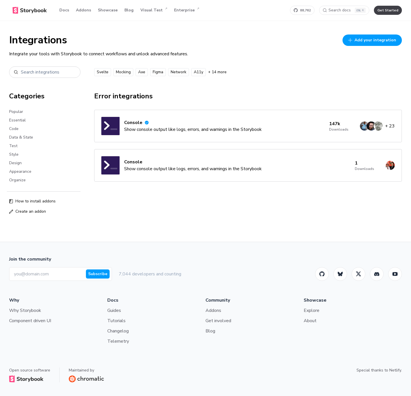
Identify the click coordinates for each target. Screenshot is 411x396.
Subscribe (97, 274)
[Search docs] (344, 10)
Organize (17, 180)
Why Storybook (25, 310)
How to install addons (32, 201)
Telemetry (118, 341)
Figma (158, 72)
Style (14, 154)
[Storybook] (377, 274)
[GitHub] (322, 274)
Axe (141, 72)
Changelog (118, 331)
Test (13, 146)
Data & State (21, 137)
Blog (129, 10)
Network (178, 72)
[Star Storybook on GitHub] (302, 10)
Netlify (395, 370)
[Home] (29, 10)
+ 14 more (217, 72)
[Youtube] (395, 274)
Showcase (108, 10)
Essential (17, 120)
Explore (311, 310)
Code (14, 128)
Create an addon (27, 211)
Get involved (218, 321)
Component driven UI (30, 321)
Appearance (20, 171)
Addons (83, 10)
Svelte (102, 72)
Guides (114, 310)
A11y (198, 72)
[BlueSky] (340, 274)
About (310, 321)
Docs (64, 10)
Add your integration (372, 40)
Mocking (123, 72)
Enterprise (186, 10)
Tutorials (116, 321)
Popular (16, 111)
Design (15, 163)
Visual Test (153, 10)
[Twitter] (358, 274)
